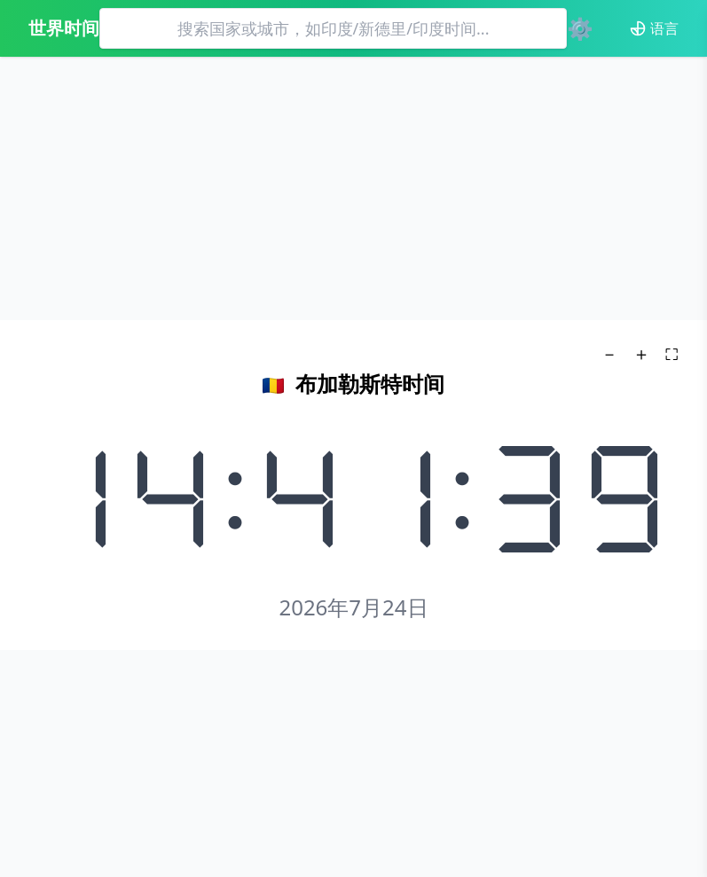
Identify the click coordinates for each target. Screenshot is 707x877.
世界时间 (63, 28)
